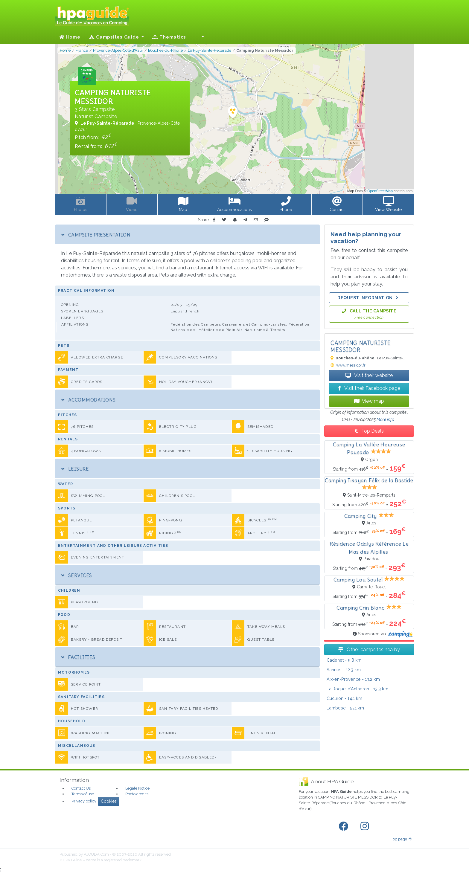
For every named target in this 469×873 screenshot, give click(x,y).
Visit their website (369, 375)
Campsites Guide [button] (115, 37)
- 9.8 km (344, 660)
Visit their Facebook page (369, 388)
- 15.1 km (345, 707)
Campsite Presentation (95, 235)
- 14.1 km (344, 698)
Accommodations (88, 400)
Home (69, 37)
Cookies (109, 801)
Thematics (169, 37)
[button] (199, 37)
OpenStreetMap (380, 191)
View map (369, 401)
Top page (401, 839)
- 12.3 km (344, 669)
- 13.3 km (357, 688)
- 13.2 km (353, 679)
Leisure (75, 469)
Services (76, 575)
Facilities (78, 657)
